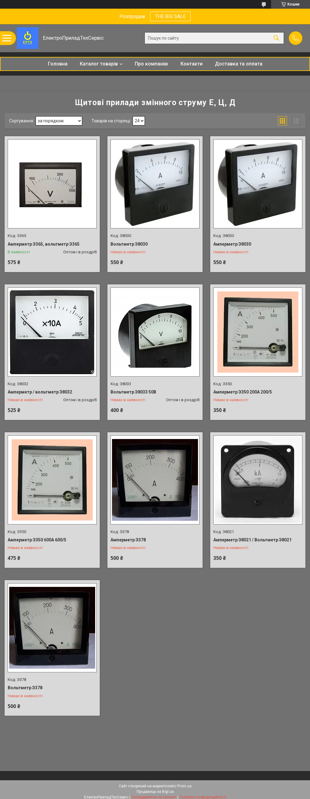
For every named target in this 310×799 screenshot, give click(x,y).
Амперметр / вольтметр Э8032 (40, 392)
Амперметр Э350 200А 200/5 (242, 392)
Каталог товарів (99, 64)
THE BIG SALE (170, 16)
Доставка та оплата (238, 64)
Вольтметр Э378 (25, 687)
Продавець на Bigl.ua (155, 791)
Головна (58, 64)
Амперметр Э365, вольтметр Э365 (43, 244)
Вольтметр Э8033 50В (133, 392)
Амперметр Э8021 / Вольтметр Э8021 (252, 539)
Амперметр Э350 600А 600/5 (37, 539)
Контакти (191, 64)
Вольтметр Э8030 (129, 244)
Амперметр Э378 (128, 539)
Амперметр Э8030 (232, 244)
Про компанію (151, 64)
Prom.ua (184, 786)
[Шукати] (276, 38)
